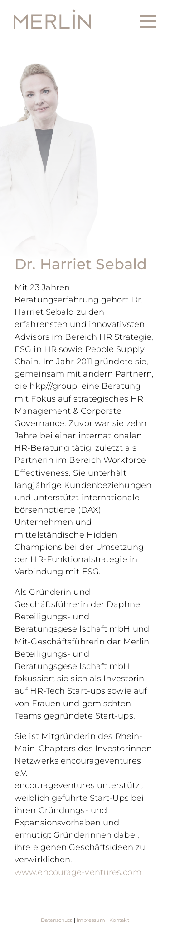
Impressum (91, 920)
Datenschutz (56, 920)
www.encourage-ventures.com (78, 872)
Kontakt (119, 920)
